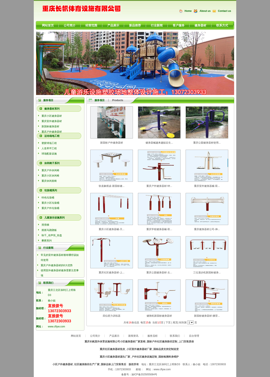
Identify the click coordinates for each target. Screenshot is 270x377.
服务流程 (152, 335)
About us (205, 10)
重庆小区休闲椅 (50, 175)
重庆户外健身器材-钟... (159, 185)
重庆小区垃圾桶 (50, 202)
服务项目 (48, 100)
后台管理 (194, 335)
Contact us (224, 10)
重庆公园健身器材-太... (159, 272)
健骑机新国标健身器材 (159, 315)
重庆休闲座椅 (49, 180)
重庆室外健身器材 (52, 121)
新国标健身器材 (50, 126)
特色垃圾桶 (48, 197)
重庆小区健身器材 (52, 115)
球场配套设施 (49, 153)
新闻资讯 (133, 335)
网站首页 (48, 25)
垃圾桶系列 (50, 190)
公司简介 (70, 25)
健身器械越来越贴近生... (159, 142)
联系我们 (175, 335)
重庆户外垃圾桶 (50, 208)
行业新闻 (157, 25)
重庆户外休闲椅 (50, 170)
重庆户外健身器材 (52, 131)
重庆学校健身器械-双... (159, 229)
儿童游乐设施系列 (54, 217)
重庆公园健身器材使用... (207, 142)
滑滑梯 (45, 224)
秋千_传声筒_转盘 (52, 235)
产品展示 (113, 25)
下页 (168, 322)
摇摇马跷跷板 (49, 230)
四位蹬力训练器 (111, 315)
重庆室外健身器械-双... (207, 185)
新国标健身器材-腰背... (207, 315)
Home (188, 10)
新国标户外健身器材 (111, 142)
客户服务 (179, 25)
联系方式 (222, 25)
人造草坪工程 (49, 148)
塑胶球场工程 (49, 143)
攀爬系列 (47, 240)
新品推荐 (135, 25)
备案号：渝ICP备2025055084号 (139, 374)
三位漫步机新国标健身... (207, 272)
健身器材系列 (51, 108)
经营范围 (91, 25)
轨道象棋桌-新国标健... (111, 185)
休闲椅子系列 (51, 163)
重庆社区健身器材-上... (111, 272)
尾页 (175, 322)
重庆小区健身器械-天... (111, 229)
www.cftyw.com (56, 326)
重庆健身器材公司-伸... (207, 229)
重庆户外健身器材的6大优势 (57, 265)
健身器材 (200, 25)
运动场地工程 (51, 135)
